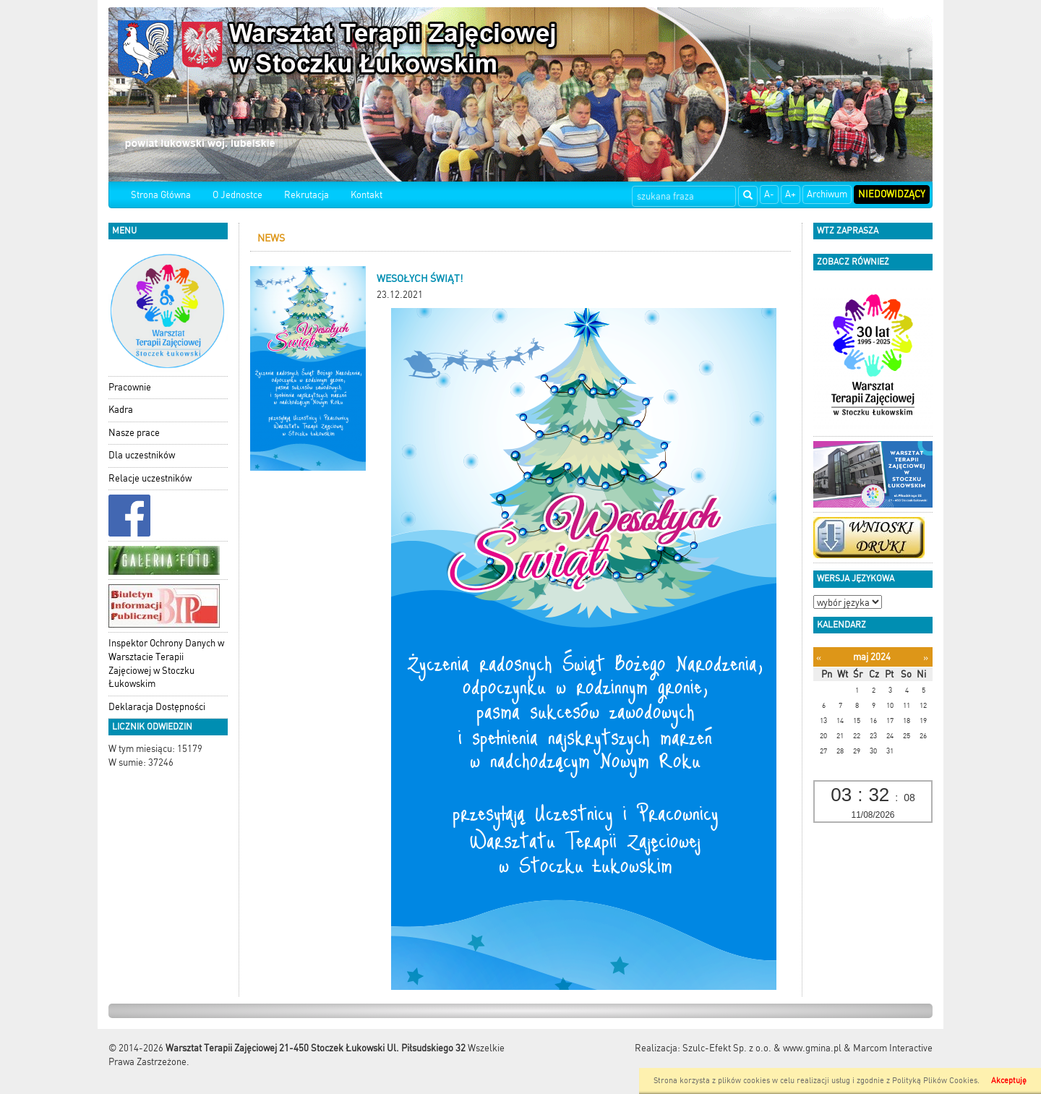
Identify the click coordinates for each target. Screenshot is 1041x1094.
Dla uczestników (141, 455)
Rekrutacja (306, 194)
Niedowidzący (891, 194)
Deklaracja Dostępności (156, 706)
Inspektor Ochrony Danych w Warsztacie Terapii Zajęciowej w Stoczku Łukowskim (166, 663)
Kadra (120, 409)
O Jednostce (237, 194)
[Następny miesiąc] (925, 657)
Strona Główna (161, 194)
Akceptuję (1009, 1080)
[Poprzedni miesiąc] (818, 657)
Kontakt (366, 194)
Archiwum (827, 194)
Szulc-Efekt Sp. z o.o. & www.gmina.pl (761, 1048)
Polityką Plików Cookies (934, 1080)
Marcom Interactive (893, 1048)
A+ (790, 194)
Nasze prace (134, 432)
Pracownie (129, 387)
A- (769, 194)
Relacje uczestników (150, 478)
